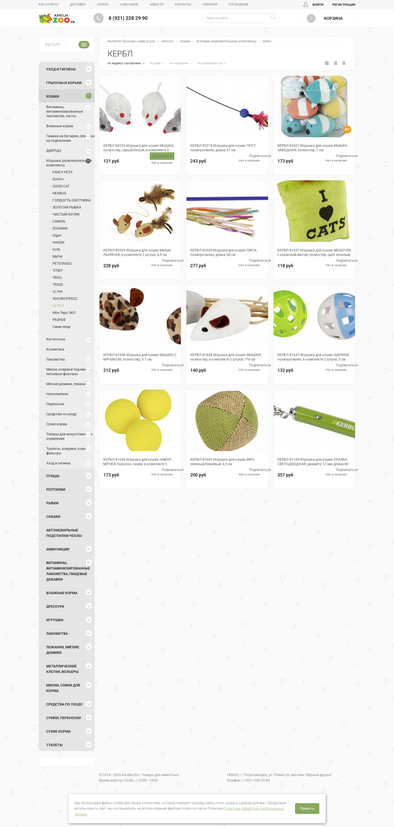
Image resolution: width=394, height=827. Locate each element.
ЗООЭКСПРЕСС (65, 299)
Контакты (183, 4)
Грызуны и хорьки (64, 83)
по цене (155, 63)
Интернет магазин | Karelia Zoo (131, 41)
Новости (157, 4)
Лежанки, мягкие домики (62, 650)
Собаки (53, 517)
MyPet (58, 256)
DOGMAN (60, 228)
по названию (179, 63)
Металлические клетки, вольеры (62, 669)
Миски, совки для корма (63, 688)
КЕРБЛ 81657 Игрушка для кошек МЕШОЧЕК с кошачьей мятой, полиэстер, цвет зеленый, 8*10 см (314, 254)
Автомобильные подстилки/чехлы (64, 533)
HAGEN (58, 242)
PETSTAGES (62, 263)
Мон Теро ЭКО (64, 313)
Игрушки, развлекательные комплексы (226, 41)
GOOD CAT (61, 186)
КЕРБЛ (58, 306)
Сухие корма (56, 424)
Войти (313, 5)
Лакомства (55, 359)
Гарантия (209, 4)
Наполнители (57, 394)
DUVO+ (58, 179)
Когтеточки (55, 339)
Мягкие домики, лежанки (67, 384)
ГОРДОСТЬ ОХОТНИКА (71, 200)
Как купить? (49, 4)
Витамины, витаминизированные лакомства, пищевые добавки (68, 571)
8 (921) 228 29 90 (128, 18)
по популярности (210, 63)
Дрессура (55, 606)
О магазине (129, 4)
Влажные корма (59, 126)
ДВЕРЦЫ (53, 151)
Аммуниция (57, 549)
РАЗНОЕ (59, 320)
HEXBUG (59, 193)
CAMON (59, 221)
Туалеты (54, 745)
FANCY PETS (62, 172)
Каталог (168, 41)
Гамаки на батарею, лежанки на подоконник (70, 138)
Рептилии (55, 490)
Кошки (185, 41)
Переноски (55, 404)
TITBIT (58, 270)
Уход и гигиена (61, 69)
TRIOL (57, 277)
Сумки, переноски (63, 718)
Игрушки (54, 620)
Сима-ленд (61, 327)
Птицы (52, 476)
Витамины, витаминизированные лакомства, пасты (64, 111)
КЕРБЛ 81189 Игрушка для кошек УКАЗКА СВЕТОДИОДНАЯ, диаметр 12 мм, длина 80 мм (313, 463)
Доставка (78, 4)
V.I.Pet (58, 292)
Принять (307, 808)
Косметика (55, 349)
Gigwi (57, 235)
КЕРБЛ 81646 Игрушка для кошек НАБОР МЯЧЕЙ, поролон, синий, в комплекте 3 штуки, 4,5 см (137, 463)
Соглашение (238, 4)
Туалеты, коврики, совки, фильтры (67, 451)
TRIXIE (58, 285)
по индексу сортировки (124, 63)
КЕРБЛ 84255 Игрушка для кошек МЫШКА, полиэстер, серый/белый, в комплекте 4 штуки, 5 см (138, 150)
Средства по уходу (61, 414)
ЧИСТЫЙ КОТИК (66, 214)
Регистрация (343, 5)
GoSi (56, 249)
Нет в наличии (162, 163)
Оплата (103, 4)
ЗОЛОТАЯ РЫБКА (67, 207)
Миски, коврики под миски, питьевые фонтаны (68, 371)
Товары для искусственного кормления (69, 436)
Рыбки (52, 503)
